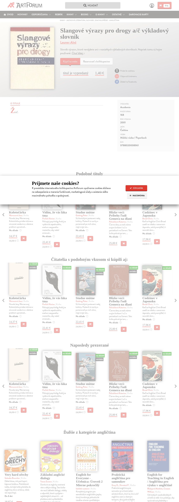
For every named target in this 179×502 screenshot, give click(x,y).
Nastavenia (137, 195)
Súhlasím (136, 188)
